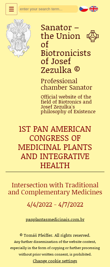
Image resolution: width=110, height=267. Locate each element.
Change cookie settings (55, 261)
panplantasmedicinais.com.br (55, 219)
